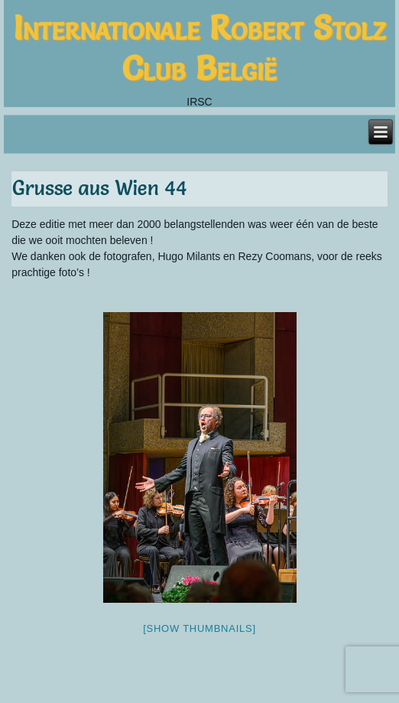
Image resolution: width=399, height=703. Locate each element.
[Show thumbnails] (199, 628)
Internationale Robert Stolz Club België (199, 48)
